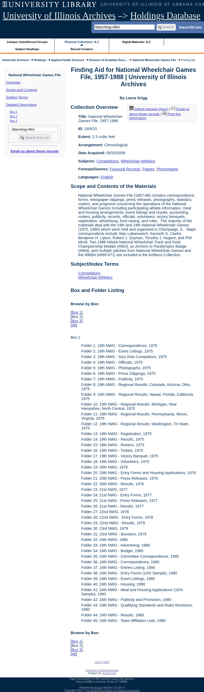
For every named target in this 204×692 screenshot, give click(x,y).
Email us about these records (35, 151)
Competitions (107, 161)
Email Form (109, 673)
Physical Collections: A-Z (82, 42)
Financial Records (125, 169)
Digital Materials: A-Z (136, 42)
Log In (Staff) (102, 662)
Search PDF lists (190, 26)
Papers (149, 169)
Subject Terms (17, 97)
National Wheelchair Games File (154, 60)
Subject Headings (27, 49)
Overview (13, 82)
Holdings (40, 60)
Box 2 (13, 116)
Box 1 (13, 111)
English (107, 177)
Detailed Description (21, 105)
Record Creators (81, 49)
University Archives (15, 60)
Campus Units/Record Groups (27, 42)
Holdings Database (165, 16)
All (74, 325)
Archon (98, 687)
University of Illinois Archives (59, 16)
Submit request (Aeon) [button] (148, 109)
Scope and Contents (21, 90)
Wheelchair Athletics (138, 161)
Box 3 (13, 120)
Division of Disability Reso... (108, 60)
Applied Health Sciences (67, 60)
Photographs (167, 169)
